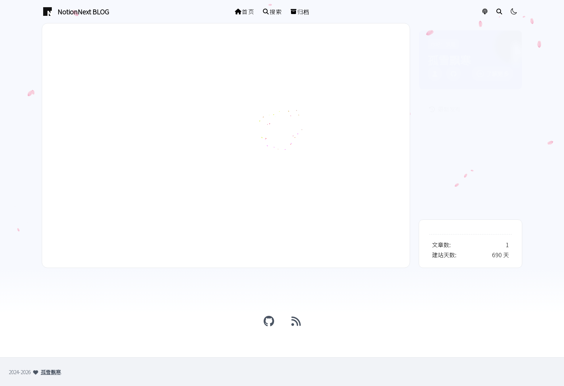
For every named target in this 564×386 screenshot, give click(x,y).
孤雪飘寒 (51, 372)
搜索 (272, 11)
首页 (245, 11)
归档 (300, 11)
